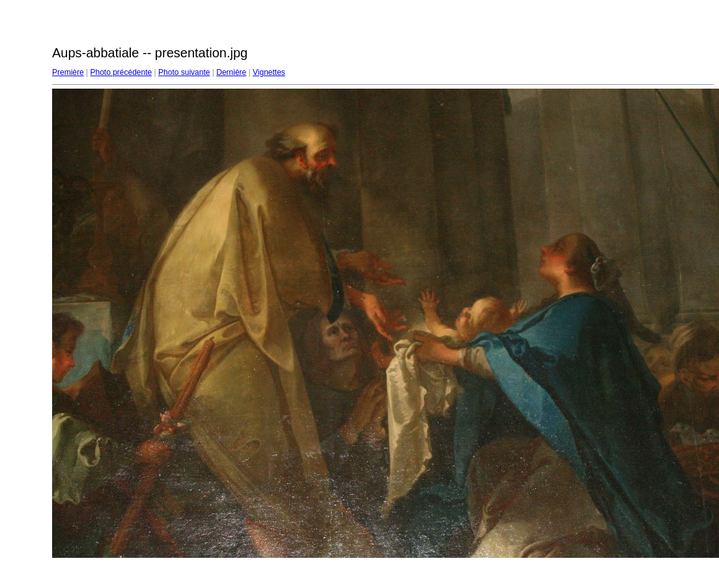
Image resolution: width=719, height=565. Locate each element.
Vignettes (269, 72)
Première (68, 72)
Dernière (231, 72)
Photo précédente (121, 72)
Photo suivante (184, 72)
